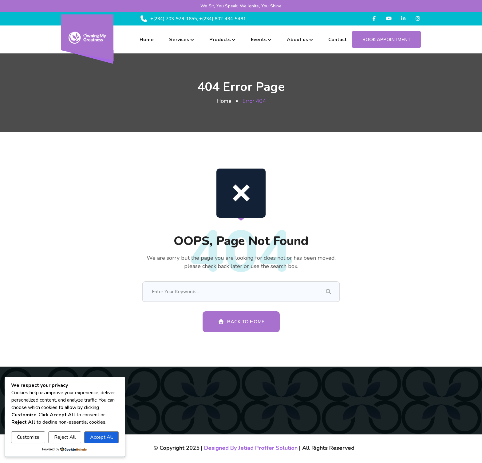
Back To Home (241, 321)
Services (179, 39)
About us (297, 39)
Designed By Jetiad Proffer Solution (251, 448)
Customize (28, 437)
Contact (337, 39)
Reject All (65, 437)
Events (259, 39)
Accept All (101, 437)
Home (147, 39)
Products (220, 39)
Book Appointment (386, 40)
